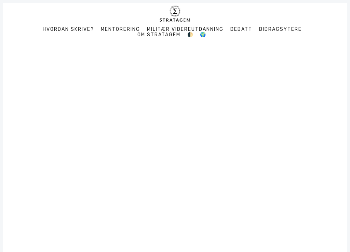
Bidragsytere (280, 29)
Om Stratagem (158, 35)
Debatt (241, 29)
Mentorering (120, 29)
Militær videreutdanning (185, 29)
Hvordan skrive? (68, 29)
